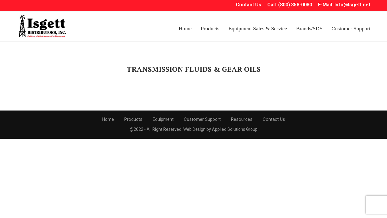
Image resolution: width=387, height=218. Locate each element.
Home (185, 28)
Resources (241, 119)
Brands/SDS (309, 28)
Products (210, 28)
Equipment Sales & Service (257, 28)
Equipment (163, 119)
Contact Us (274, 119)
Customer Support (350, 28)
